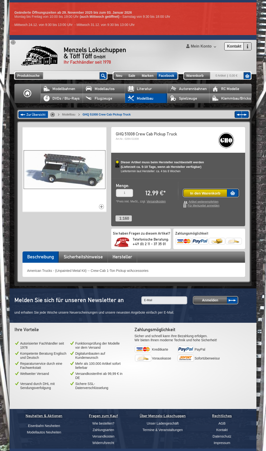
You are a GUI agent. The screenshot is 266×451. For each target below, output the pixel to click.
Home (27, 93)
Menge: (122, 185)
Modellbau (140, 98)
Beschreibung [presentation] (40, 256)
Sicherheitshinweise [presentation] (83, 256)
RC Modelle (225, 89)
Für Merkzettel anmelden (204, 205)
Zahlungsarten (103, 430)
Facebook (166, 76)
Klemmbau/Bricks (231, 98)
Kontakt (222, 430)
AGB (222, 423)
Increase (101, 206)
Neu (119, 76)
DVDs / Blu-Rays (62, 98)
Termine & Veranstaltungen (163, 430)
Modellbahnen (59, 89)
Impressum (222, 443)
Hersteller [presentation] (122, 256)
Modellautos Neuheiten (44, 432)
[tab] (40, 258)
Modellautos (100, 89)
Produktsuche (28, 76)
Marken (147, 76)
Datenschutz (222, 436)
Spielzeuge (183, 98)
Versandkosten (156, 201)
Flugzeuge (99, 98)
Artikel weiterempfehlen (204, 201)
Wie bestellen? (103, 423)
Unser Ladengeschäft (163, 423)
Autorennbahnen (188, 89)
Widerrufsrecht (103, 443)
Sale (131, 76)
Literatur (140, 89)
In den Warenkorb (205, 193)
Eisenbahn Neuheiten (44, 426)
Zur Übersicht (36, 114)
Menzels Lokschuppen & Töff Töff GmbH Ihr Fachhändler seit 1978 (73, 56)
